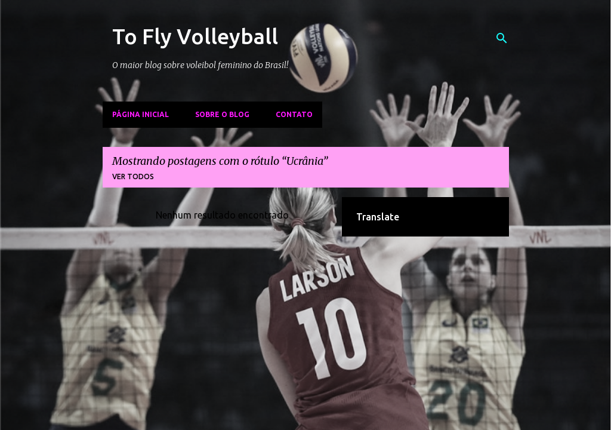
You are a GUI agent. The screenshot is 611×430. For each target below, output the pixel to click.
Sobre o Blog (222, 114)
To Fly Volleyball (195, 36)
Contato (294, 114)
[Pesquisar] (502, 38)
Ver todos (133, 176)
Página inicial (140, 114)
